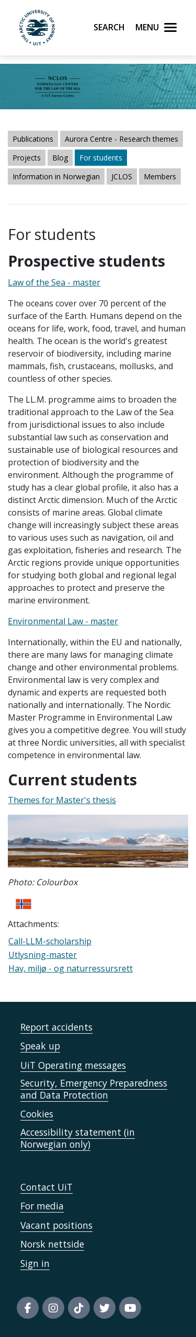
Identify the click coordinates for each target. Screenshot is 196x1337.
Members (160, 176)
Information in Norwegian (56, 176)
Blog (60, 158)
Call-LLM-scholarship (49, 941)
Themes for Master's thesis (62, 800)
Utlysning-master (42, 955)
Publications (33, 139)
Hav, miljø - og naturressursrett (70, 968)
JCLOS (121, 176)
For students (100, 158)
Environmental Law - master (63, 621)
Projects (27, 158)
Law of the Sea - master (54, 282)
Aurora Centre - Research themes (121, 139)
